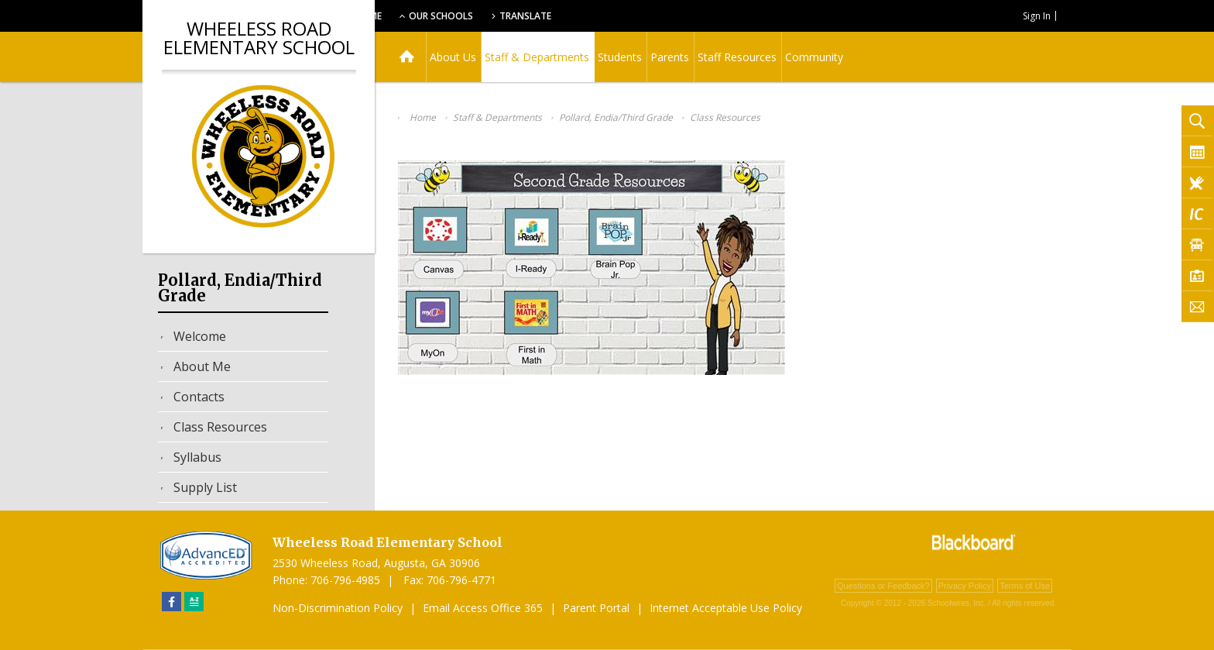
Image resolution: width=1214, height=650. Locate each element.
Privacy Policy (964, 585)
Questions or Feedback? (883, 585)
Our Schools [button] (538, 15)
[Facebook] (171, 601)
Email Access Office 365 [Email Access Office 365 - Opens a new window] (483, 607)
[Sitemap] (194, 601)
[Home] (407, 57)
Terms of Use (1025, 585)
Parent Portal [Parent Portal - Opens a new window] (596, 607)
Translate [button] (627, 15)
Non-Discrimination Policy (338, 607)
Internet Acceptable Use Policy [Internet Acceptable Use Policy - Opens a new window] (726, 607)
